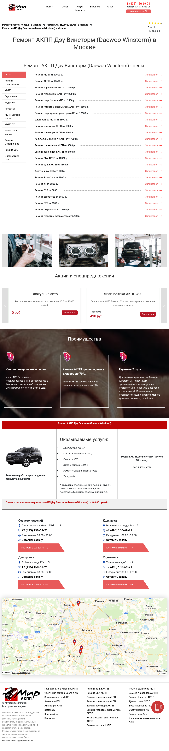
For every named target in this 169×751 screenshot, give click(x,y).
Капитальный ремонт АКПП (50, 139)
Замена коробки (138, 714)
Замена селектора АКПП (48, 132)
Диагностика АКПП (45, 119)
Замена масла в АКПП (99, 725)
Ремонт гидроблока (46, 209)
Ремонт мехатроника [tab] (12, 142)
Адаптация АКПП (44, 171)
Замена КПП (51, 710)
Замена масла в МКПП (57, 697)
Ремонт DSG (41, 190)
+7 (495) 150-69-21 (35, 530)
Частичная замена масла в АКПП (63, 693)
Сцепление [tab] (11, 96)
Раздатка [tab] (10, 108)
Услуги (49, 6)
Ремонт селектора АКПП (48, 126)
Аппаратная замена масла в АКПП (144, 720)
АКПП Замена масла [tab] (12, 116)
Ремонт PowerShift (45, 177)
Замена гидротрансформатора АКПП (55, 113)
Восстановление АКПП (141, 705)
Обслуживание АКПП (140, 710)
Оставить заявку (32, 539)
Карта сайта (51, 714)
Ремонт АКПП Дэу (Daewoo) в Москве (67, 24)
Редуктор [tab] (10, 102)
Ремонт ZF (40, 184)
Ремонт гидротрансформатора (52, 216)
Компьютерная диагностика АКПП (102, 719)
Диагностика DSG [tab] (12, 158)
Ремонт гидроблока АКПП (49, 94)
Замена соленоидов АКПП (49, 151)
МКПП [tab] (8, 90)
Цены (65, 6)
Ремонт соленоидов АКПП (49, 145)
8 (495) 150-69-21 (138, 3)
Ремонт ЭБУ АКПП (45, 158)
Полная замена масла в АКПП (61, 688)
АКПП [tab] (8, 74)
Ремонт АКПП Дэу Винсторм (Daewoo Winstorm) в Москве (34, 28)
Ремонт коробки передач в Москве (21, 24)
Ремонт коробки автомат (48, 87)
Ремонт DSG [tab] (11, 150)
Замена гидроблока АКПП (49, 100)
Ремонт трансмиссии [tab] (12, 82)
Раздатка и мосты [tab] (11, 132)
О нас (110, 6)
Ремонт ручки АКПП (46, 164)
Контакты (80, 10)
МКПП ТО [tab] (10, 124)
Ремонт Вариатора (45, 196)
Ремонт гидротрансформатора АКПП (55, 106)
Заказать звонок (137, 11)
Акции (79, 6)
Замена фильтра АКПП (141, 697)
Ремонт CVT (41, 203)
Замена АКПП (42, 81)
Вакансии (95, 6)
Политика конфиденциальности (17, 740)
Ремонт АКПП (42, 74)
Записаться (151, 74)
